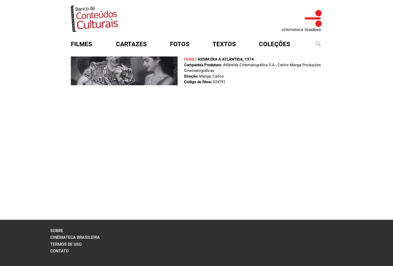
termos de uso (66, 244)
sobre (56, 230)
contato (59, 251)
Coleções (274, 44)
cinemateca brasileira (75, 237)
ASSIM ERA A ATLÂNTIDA (220, 59)
